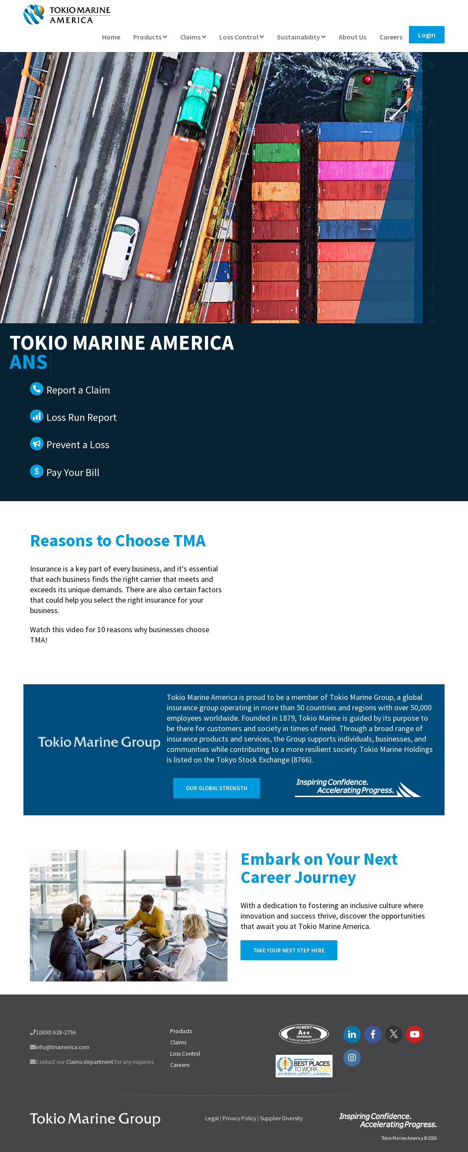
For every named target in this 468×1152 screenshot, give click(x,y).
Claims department (89, 1062)
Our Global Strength (216, 788)
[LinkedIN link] (352, 1034)
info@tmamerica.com (62, 1047)
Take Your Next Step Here (289, 950)
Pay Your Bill (72, 472)
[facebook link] (373, 1034)
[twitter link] (393, 1034)
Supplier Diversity (281, 1118)
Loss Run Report (81, 417)
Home (111, 37)
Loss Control (241, 37)
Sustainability (301, 37)
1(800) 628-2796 (56, 1032)
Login (426, 34)
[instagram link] (352, 1058)
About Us (352, 37)
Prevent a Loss (77, 444)
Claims (193, 37)
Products (150, 37)
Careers (390, 37)
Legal (212, 1118)
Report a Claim (78, 390)
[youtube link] (414, 1034)
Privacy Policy (239, 1118)
